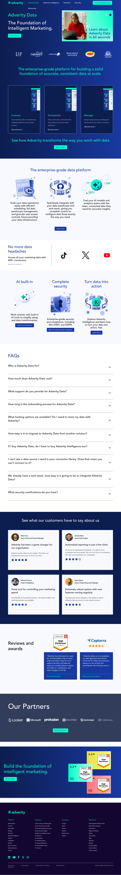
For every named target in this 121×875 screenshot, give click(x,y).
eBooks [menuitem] (91, 833)
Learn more (60, 229)
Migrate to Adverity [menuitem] (94, 831)
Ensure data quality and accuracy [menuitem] (43, 828)
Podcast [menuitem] (91, 843)
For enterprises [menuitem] (39, 838)
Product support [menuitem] (93, 850)
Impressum (11, 867)
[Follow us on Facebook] (18, 857)
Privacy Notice (25, 865)
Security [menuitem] (64, 823)
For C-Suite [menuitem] (38, 848)
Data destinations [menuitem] (12, 848)
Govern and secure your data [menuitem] (42, 826)
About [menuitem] (63, 826)
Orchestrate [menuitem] (11, 828)
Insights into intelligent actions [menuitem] (42, 833)
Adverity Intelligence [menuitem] (13, 835)
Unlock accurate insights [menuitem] (41, 831)
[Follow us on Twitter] (23, 857)
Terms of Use (11, 865)
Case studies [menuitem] (92, 835)
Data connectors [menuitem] (12, 845)
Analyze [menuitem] (10, 838)
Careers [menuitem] (64, 828)
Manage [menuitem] (10, 831)
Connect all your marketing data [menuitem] (43, 823)
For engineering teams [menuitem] (41, 843)
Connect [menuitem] (10, 826)
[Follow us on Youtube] (14, 857)
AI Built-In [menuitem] (10, 833)
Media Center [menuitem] (65, 833)
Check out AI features (24, 325)
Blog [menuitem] (90, 838)
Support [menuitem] (64, 835)
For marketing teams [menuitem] (40, 840)
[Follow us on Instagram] (28, 857)
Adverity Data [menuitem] (11, 823)
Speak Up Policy (60, 865)
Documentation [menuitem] (93, 848)
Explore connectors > (15, 264)
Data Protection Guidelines (42, 865)
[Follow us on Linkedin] (9, 857)
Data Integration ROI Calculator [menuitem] (97, 823)
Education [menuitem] (91, 840)
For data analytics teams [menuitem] (41, 845)
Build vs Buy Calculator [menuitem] (94, 826)
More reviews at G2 (53, 676)
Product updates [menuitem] (93, 845)
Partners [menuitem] (64, 831)
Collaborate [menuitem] (11, 840)
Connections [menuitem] (92, 828)
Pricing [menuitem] (10, 850)
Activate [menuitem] (10, 843)
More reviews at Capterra (91, 676)
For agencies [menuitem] (38, 835)
